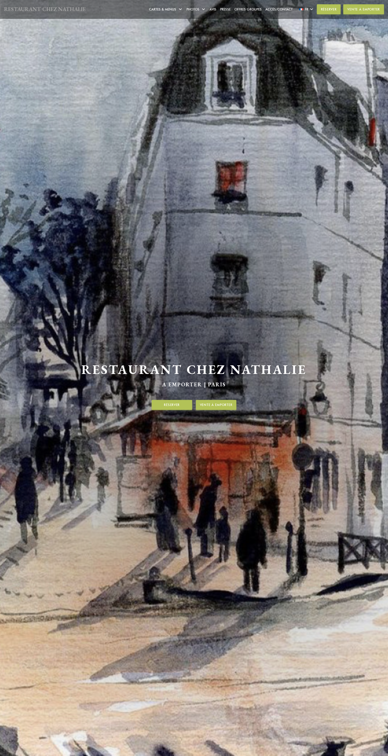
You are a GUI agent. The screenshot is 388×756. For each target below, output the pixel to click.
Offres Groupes (248, 9)
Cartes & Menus (166, 9)
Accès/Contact (279, 9)
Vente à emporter (363, 9)
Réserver (329, 9)
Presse (225, 9)
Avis (213, 9)
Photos (196, 9)
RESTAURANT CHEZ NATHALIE (45, 9)
